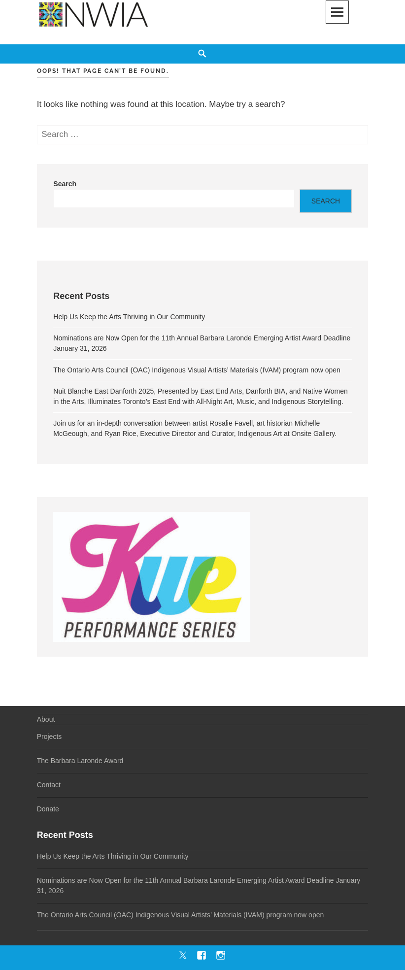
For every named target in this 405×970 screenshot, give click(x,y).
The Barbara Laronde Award (80, 761)
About (46, 719)
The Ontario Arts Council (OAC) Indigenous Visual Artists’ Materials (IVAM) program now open (196, 370)
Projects (49, 736)
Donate (48, 809)
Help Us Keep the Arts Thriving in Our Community (129, 317)
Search (64, 184)
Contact (49, 785)
